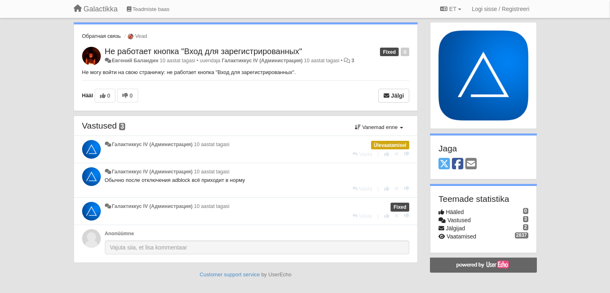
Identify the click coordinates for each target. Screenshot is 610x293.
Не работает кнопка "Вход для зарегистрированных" (203, 51)
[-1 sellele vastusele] (406, 154)
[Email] (471, 164)
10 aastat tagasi (211, 144)
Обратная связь (101, 36)
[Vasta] (362, 154)
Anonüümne (119, 233)
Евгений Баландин (135, 60)
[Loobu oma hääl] (397, 154)
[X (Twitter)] (444, 164)
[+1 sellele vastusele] (386, 154)
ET (450, 9)
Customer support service (230, 274)
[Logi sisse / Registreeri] (501, 9)
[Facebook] (457, 164)
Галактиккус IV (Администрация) (262, 60)
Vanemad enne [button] (379, 127)
